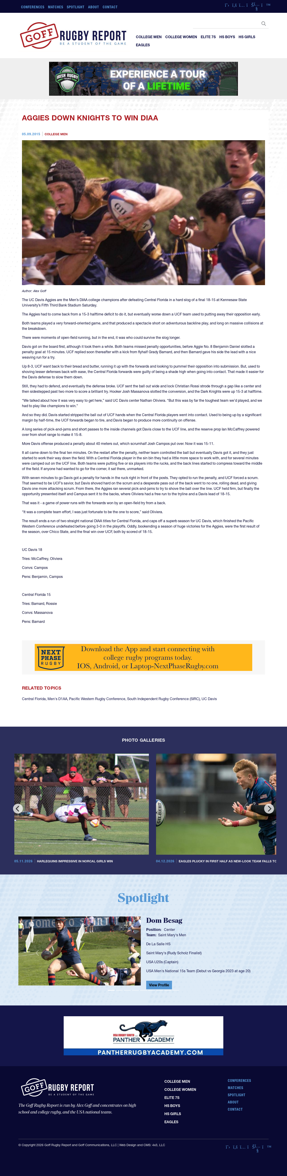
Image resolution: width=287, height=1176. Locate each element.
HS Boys (227, 37)
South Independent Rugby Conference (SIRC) (163, 699)
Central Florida (34, 699)
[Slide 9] (175, 990)
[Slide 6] (151, 990)
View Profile (159, 985)
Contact (110, 7)
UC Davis (209, 699)
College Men (149, 37)
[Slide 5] (143, 990)
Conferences (32, 7)
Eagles (143, 45)
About (93, 7)
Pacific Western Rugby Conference (97, 699)
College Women (181, 37)
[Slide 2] (119, 990)
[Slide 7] (159, 990)
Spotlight (76, 7)
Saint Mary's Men (172, 935)
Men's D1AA (57, 699)
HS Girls (247, 37)
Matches (55, 7)
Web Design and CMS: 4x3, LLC (142, 1145)
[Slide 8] (167, 990)
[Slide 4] (135, 990)
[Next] (269, 809)
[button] (37, 952)
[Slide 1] (111, 990)
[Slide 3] (127, 990)
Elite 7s (208, 37)
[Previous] (18, 809)
